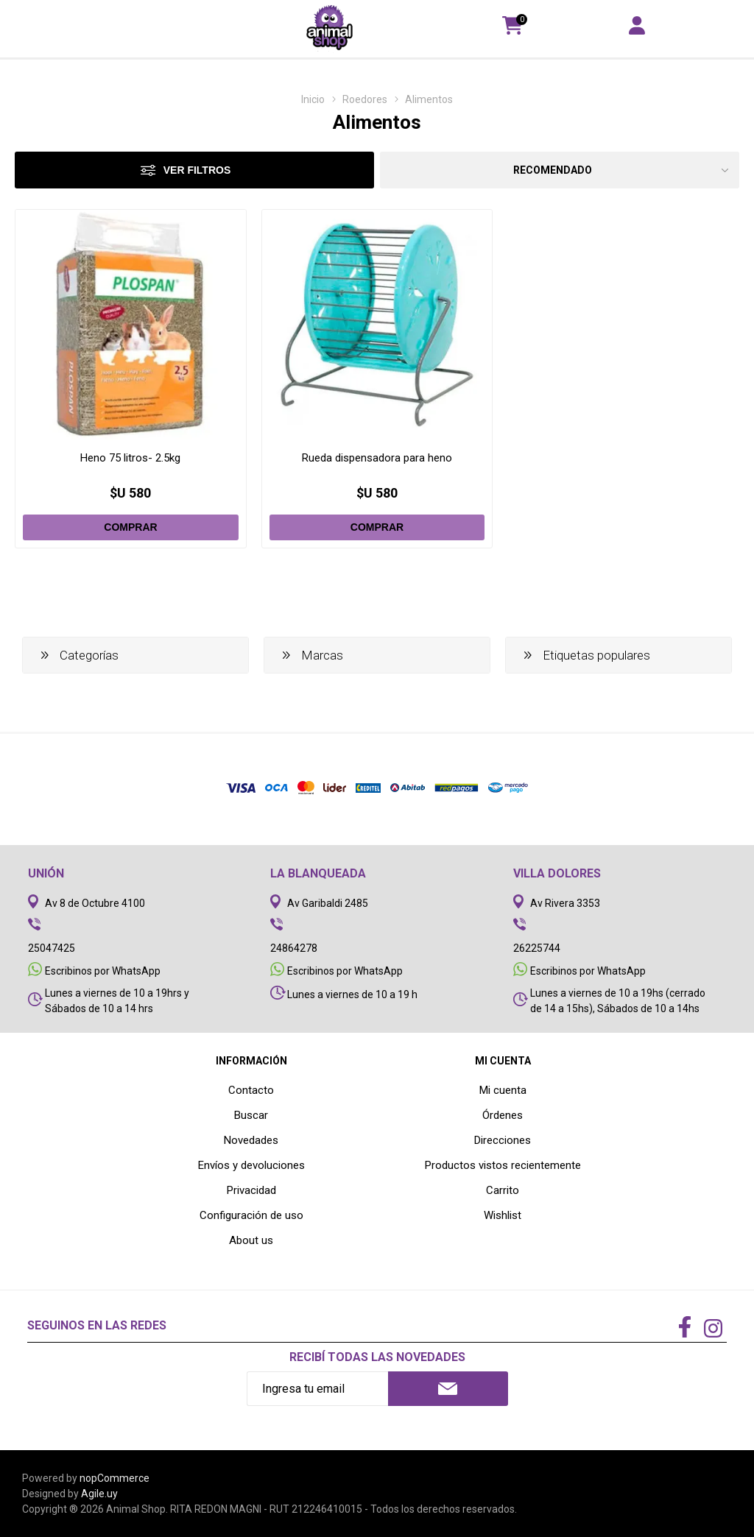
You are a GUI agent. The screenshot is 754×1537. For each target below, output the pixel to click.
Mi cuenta (502, 1090)
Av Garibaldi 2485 (327, 903)
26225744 (536, 948)
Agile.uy (99, 1493)
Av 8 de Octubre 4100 (95, 903)
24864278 (293, 948)
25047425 (51, 948)
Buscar (251, 1115)
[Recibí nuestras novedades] (318, 1388)
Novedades (251, 1140)
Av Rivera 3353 (565, 903)
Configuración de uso (251, 1215)
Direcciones (502, 1140)
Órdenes (502, 1115)
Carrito (502, 1190)
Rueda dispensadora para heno (377, 457)
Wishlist (502, 1215)
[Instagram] (713, 1330)
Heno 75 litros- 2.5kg (130, 457)
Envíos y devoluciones (251, 1165)
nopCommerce (114, 1478)
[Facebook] (685, 1328)
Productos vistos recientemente (503, 1165)
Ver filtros (197, 170)
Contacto (251, 1090)
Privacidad (251, 1190)
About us (251, 1240)
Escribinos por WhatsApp (103, 971)
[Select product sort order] (559, 170)
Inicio (313, 99)
